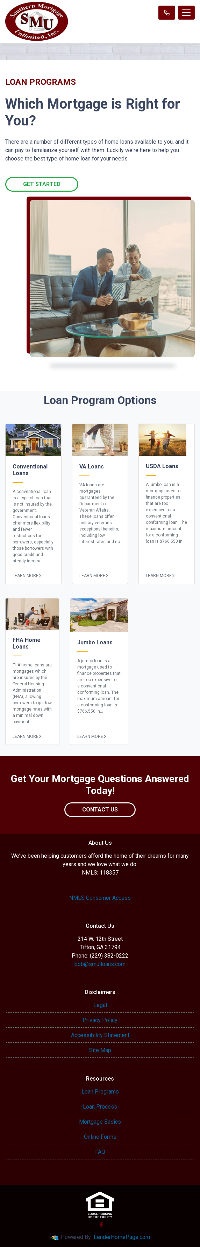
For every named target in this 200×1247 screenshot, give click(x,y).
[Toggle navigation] (186, 13)
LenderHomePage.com (122, 1237)
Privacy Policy (100, 1020)
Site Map (100, 1050)
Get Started (41, 184)
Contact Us (100, 809)
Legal (100, 1005)
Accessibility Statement (100, 1035)
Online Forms (100, 1136)
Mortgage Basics (100, 1121)
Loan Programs (100, 1091)
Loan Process (100, 1106)
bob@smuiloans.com (100, 964)
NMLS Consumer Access (100, 898)
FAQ (100, 1152)
